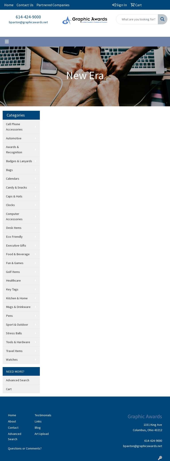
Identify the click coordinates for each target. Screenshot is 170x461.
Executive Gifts (16, 245)
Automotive (13, 138)
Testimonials (43, 415)
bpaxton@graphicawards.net (28, 22)
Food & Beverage (18, 254)
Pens (9, 316)
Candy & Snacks (16, 187)
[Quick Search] (137, 19)
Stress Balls (14, 333)
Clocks (10, 205)
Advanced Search (17, 380)
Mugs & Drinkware (18, 307)
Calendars (12, 179)
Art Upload (42, 434)
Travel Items (14, 351)
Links (38, 421)
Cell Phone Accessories (14, 126)
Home (9, 5)
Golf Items (13, 272)
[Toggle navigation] (7, 42)
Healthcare (13, 280)
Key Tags (12, 289)
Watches (12, 360)
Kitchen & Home (17, 298)
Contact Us (25, 5)
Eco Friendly (14, 237)
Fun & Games (14, 263)
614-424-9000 (28, 16)
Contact (13, 428)
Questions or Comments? (25, 448)
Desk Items (13, 228)
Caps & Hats (14, 196)
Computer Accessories (14, 216)
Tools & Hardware (18, 342)
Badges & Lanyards (19, 161)
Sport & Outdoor (17, 325)
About (12, 421)
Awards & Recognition (14, 149)
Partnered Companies (53, 5)
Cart (9, 389)
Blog (38, 428)
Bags (9, 170)
